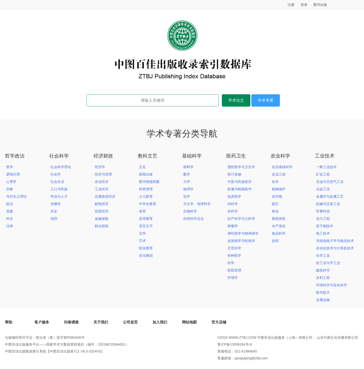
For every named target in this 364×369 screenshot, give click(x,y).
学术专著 (265, 100)
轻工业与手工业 (328, 263)
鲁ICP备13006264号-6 (234, 344)
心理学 (11, 182)
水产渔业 (279, 226)
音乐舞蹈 (146, 255)
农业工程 (279, 174)
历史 (53, 211)
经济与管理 (103, 174)
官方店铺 (219, 322)
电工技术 (323, 233)
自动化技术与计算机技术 (335, 248)
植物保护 (279, 189)
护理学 (233, 278)
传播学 (55, 204)
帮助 (8, 322)
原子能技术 (324, 226)
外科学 (233, 211)
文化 (142, 167)
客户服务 (41, 322)
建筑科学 (323, 270)
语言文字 (146, 226)
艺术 (142, 241)
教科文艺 (147, 156)
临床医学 (234, 196)
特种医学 (234, 255)
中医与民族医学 (240, 182)
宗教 (9, 189)
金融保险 (101, 219)
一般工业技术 (326, 167)
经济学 (100, 167)
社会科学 (59, 156)
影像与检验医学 (240, 189)
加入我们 (159, 322)
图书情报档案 (149, 182)
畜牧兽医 (279, 219)
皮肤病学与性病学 (241, 241)
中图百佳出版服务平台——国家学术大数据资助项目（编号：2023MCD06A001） (67, 344)
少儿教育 (146, 196)
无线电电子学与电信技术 (335, 241)
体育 (142, 211)
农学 (275, 182)
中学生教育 (147, 204)
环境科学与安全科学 (331, 285)
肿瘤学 (233, 226)
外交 (9, 219)
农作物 (277, 196)
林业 (275, 211)
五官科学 (234, 248)
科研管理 (146, 189)
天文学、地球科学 (197, 204)
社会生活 (57, 182)
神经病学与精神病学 (243, 233)
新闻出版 (146, 174)
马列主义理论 (16, 196)
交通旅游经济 (105, 196)
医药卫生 (236, 156)
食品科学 (279, 233)
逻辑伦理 (13, 174)
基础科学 (192, 156)
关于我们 (100, 322)
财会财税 (101, 226)
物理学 (188, 189)
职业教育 (146, 248)
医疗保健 (234, 174)
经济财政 (103, 156)
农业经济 (101, 182)
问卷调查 (71, 322)
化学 (186, 196)
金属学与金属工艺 (330, 196)
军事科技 (323, 211)
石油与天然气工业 (330, 182)
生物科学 (190, 211)
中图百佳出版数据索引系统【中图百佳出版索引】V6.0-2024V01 (54, 351)
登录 (304, 5)
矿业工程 (323, 174)
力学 (186, 182)
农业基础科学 (282, 167)
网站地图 (189, 322)
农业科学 (280, 156)
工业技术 (324, 156)
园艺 (275, 204)
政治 (9, 204)
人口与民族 (59, 189)
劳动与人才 (59, 196)
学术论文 (236, 100)
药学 (231, 263)
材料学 (188, 167)
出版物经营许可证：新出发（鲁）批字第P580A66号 (45, 337)
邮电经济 (101, 204)
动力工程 (323, 219)
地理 (53, 219)
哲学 (9, 167)
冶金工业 (323, 189)
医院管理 (234, 270)
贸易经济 (101, 211)
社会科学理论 (60, 167)
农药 (275, 241)
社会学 (55, 174)
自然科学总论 (193, 219)
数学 (186, 174)
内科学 (233, 204)
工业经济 (101, 189)
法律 (9, 226)
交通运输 (323, 300)
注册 (291, 5)
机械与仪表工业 (328, 204)
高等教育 (146, 219)
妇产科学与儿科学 (241, 219)
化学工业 (323, 255)
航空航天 (323, 292)
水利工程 (323, 278)
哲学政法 (15, 156)
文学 (142, 233)
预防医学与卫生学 (241, 167)
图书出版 (320, 5)
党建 (9, 211)
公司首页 (130, 322)
